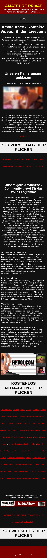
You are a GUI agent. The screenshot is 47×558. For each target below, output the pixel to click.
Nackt (30, 437)
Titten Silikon (8, 159)
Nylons (28, 166)
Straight (27, 444)
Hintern (28, 423)
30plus (28, 458)
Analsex (3, 458)
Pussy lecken (19, 471)
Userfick (40, 444)
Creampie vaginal (39, 478)
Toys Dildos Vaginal (19, 437)
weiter (23, 136)
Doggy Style (12, 430)
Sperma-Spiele (39, 465)
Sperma (21, 166)
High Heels (26, 159)
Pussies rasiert (7, 423)
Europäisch (19, 444)
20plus (14, 417)
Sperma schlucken (13, 451)
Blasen (41, 166)
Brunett (3, 451)
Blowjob (34, 159)
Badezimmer (27, 478)
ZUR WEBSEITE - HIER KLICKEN (23, 533)
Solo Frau (36, 410)
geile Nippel (12, 166)
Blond (29, 410)
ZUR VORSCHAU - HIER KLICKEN (23, 147)
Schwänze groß (23, 430)
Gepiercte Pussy (7, 465)
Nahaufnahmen (6, 410)
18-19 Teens (19, 423)
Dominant (25, 451)
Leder (38, 451)
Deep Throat (10, 478)
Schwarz (18, 465)
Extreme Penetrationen (16, 458)
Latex (43, 451)
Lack (32, 451)
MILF (33, 444)
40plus (10, 471)
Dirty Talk (36, 423)
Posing (3, 471)
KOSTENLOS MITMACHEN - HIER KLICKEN (23, 388)
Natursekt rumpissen (38, 430)
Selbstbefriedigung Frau (35, 417)
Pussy (9, 417)
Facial (36, 437)
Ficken (35, 166)
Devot (18, 478)
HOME (23, 19)
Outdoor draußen (39, 458)
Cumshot (22, 417)
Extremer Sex (27, 465)
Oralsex (17, 159)
